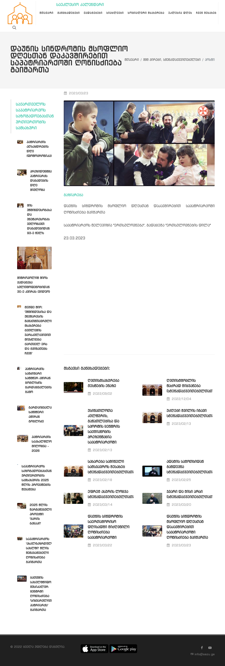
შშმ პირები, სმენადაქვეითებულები (172, 60)
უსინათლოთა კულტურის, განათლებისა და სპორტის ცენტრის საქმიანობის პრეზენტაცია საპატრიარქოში (104, 426)
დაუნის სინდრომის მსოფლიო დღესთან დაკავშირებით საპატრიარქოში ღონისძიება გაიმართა (187, 527)
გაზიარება (73, 195)
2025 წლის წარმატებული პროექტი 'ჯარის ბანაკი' (41, 514)
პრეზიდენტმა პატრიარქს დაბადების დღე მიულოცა (41, 181)
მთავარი (132, 60)
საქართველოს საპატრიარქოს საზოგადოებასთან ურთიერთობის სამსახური (35, 116)
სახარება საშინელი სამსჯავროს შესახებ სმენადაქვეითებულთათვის (113, 467)
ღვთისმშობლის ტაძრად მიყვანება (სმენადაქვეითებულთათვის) (193, 386)
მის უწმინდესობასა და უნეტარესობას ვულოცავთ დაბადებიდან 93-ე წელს (39, 219)
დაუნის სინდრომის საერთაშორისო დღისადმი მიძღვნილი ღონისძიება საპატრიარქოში (108, 527)
